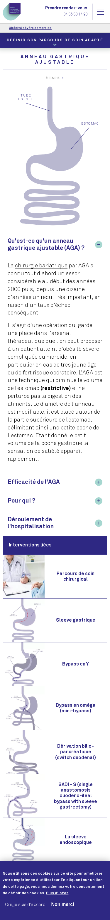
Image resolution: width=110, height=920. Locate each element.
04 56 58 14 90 (75, 15)
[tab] (55, 244)
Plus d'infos (57, 899)
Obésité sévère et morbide (30, 28)
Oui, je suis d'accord (25, 910)
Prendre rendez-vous (66, 8)
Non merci (62, 910)
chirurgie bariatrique (41, 266)
